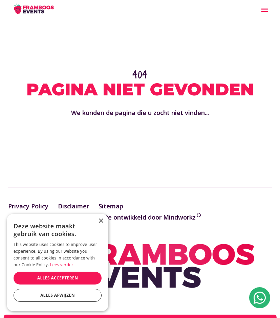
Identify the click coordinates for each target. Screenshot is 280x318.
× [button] (100, 221)
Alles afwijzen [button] (57, 295)
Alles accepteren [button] (57, 278)
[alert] (57, 262)
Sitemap (111, 206)
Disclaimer (73, 206)
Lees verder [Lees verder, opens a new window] (61, 265)
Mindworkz (179, 217)
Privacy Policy (28, 206)
